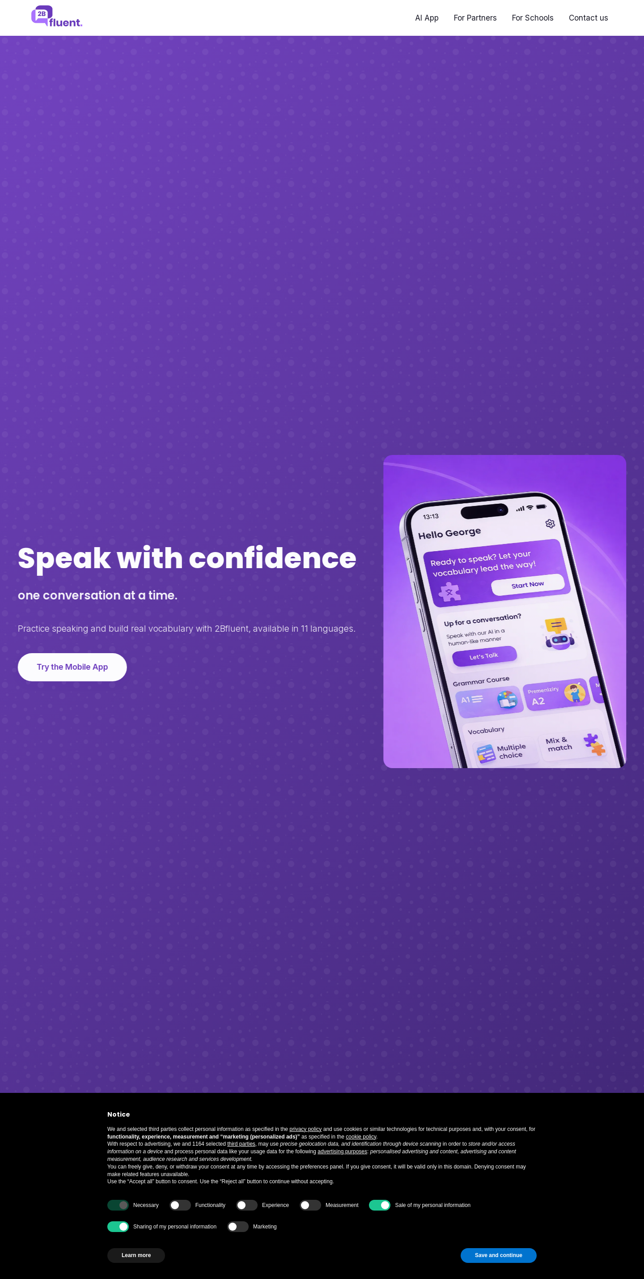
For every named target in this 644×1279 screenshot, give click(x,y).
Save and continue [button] (498, 1255)
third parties (241, 1144)
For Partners (475, 18)
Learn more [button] (136, 1255)
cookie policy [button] (361, 1137)
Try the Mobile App (71, 666)
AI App (427, 18)
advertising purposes (342, 1151)
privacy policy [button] (305, 1129)
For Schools (533, 18)
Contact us (588, 18)
